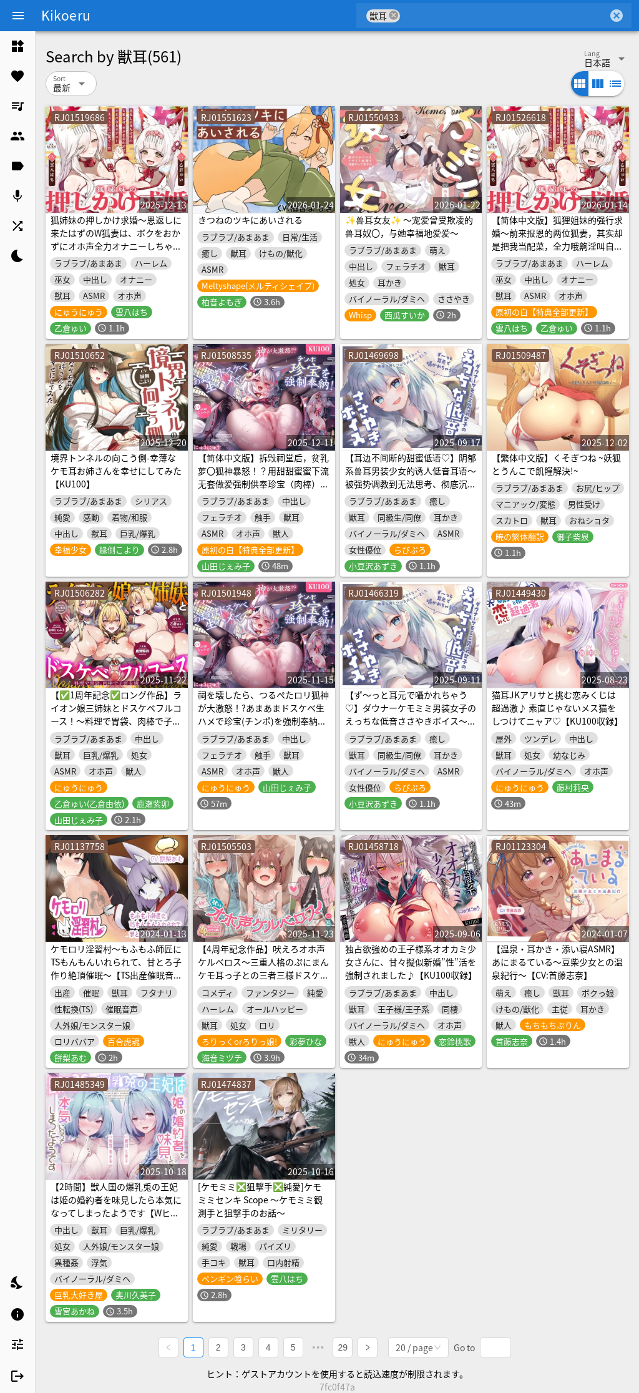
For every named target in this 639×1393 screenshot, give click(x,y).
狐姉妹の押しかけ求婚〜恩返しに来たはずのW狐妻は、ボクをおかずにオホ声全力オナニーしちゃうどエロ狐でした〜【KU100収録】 (116, 239)
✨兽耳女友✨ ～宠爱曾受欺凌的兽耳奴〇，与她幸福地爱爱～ (409, 226)
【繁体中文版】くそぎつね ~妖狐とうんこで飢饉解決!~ (556, 464)
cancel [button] (393, 15)
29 (343, 1347)
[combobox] (503, 15)
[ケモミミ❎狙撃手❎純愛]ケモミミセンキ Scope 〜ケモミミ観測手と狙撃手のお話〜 (260, 1199)
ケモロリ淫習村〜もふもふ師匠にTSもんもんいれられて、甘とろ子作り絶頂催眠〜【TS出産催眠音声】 (116, 968)
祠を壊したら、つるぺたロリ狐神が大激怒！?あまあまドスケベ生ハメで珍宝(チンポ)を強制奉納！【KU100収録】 (263, 714)
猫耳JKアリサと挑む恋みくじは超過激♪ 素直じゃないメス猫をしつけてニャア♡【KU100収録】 (557, 707)
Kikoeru (65, 15)
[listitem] (17, 46)
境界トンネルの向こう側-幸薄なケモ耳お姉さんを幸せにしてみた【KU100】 (116, 470)
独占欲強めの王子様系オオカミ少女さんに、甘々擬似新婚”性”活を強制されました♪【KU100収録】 (411, 961)
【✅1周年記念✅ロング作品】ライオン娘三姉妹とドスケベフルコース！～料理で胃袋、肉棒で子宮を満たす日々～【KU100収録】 (116, 714)
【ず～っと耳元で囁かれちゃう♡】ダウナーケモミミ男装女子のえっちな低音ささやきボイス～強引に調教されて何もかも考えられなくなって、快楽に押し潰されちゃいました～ (410, 727)
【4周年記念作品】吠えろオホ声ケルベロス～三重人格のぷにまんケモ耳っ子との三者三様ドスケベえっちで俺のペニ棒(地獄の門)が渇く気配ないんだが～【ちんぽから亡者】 (263, 981)
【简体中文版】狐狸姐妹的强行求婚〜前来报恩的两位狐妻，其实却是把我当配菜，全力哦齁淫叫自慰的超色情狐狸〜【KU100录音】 (557, 239)
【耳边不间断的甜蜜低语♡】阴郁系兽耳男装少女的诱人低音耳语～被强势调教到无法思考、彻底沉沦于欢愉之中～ (410, 477)
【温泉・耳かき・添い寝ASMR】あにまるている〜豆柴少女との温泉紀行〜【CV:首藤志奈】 (557, 961)
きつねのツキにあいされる (250, 219)
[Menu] (18, 15)
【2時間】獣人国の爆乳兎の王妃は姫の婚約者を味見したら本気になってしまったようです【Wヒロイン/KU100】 (116, 1206)
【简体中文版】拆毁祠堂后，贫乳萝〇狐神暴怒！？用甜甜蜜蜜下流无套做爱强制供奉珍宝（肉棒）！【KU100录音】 (263, 477)
